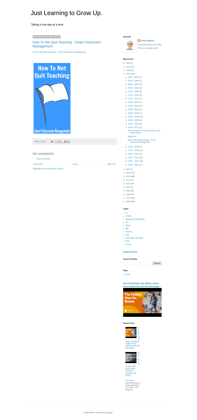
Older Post (111, 164)
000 (127, 229)
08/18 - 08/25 (134, 84)
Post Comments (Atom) (53, 169)
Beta (127, 235)
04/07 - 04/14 (134, 158)
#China (128, 216)
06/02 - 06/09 (134, 113)
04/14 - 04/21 (134, 154)
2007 (128, 198)
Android (128, 232)
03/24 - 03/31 (134, 165)
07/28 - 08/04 (134, 91)
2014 (128, 173)
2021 (128, 67)
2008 (128, 194)
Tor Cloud (129, 380)
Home (75, 164)
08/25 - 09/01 (134, 81)
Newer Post (38, 164)
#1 (126, 213)
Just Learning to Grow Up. (66, 13)
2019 (128, 74)
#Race (128, 225)
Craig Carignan (147, 41)
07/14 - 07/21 (134, 95)
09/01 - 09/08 (134, 77)
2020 (128, 70)
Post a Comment (43, 159)
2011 (128, 183)
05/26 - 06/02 (134, 117)
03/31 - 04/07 (134, 161)
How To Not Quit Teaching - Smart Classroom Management (59, 52)
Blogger (109, 413)
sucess (128, 244)
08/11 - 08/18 (134, 88)
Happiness (132, 136)
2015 (128, 169)
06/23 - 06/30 (134, 102)
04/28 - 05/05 (134, 147)
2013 (128, 176)
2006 (128, 201)
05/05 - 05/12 (134, 127)
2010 (128, 187)
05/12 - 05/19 (134, 124)
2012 (128, 180)
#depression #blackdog (134, 219)
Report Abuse (130, 252)
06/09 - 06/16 (134, 109)
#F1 (127, 222)
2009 (128, 191)
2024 (128, 63)
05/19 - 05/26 (134, 120)
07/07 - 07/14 (134, 99)
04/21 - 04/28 (134, 150)
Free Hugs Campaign (134, 238)
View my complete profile (148, 48)
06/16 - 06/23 (134, 106)
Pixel (127, 241)
